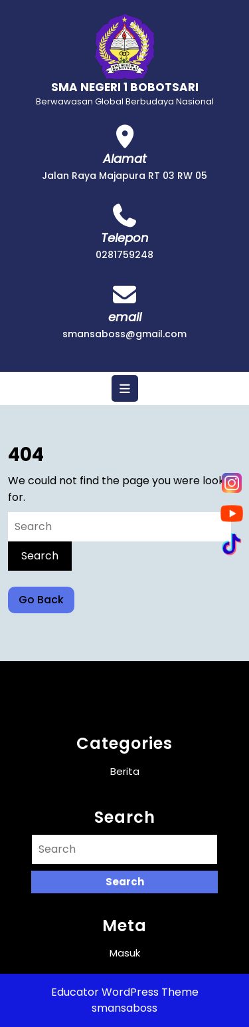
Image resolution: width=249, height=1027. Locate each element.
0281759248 (124, 254)
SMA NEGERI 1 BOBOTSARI (125, 87)
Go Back (46, 602)
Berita (124, 771)
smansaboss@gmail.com (124, 334)
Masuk (125, 953)
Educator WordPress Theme (125, 992)
